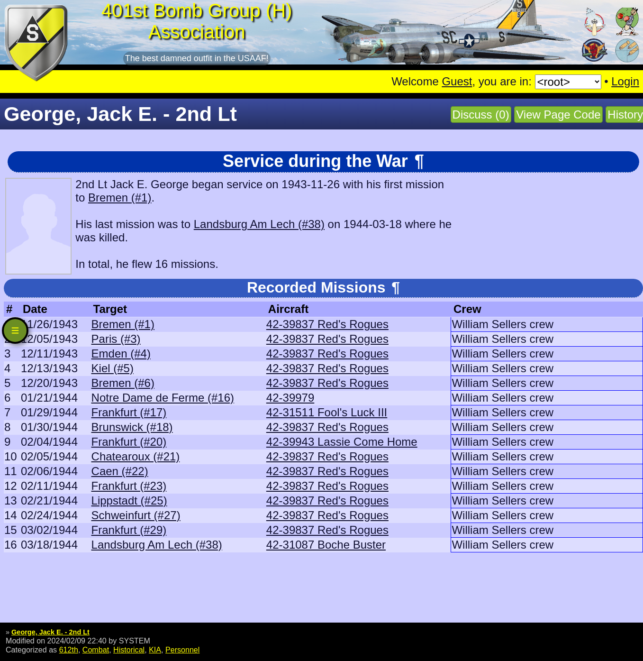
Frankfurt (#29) (129, 529)
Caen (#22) (119, 471)
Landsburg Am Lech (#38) (259, 224)
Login (625, 81)
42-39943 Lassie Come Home (341, 441)
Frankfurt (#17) (129, 412)
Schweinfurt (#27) (136, 515)
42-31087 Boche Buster (326, 544)
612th (68, 649)
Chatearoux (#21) (135, 456)
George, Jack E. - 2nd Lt (50, 632)
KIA (155, 649)
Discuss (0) (481, 114)
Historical (129, 649)
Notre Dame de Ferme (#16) (162, 397)
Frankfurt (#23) (129, 485)
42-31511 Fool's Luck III (326, 412)
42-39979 (290, 397)
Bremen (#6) (122, 382)
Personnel (182, 649)
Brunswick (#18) (132, 427)
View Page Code (558, 114)
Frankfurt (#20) (129, 441)
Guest (457, 81)
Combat (95, 649)
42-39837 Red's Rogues (327, 324)
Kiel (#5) (112, 368)
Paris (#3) (116, 338)
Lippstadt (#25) (129, 500)
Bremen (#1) (119, 197)
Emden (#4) (121, 353)
